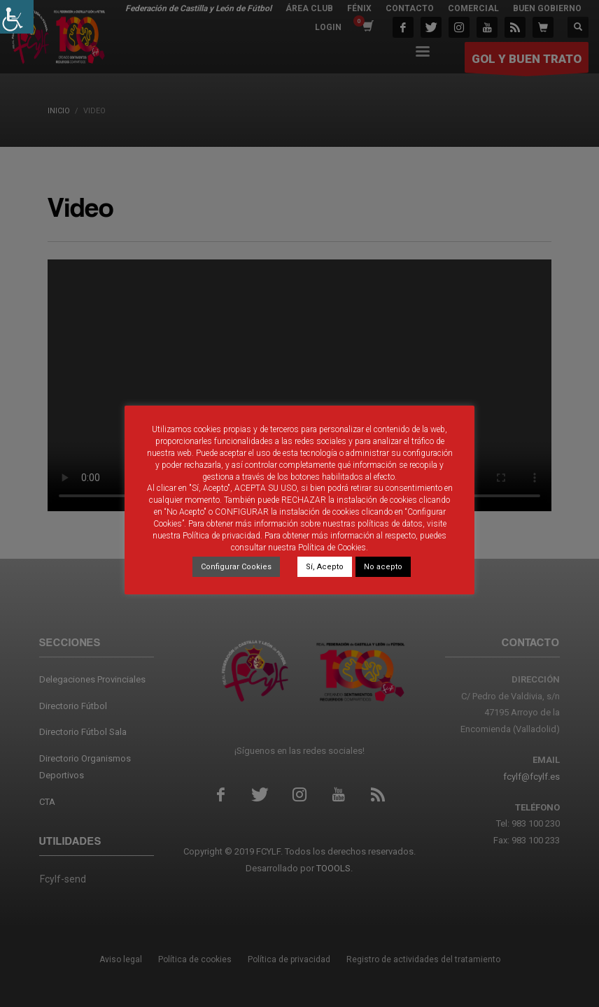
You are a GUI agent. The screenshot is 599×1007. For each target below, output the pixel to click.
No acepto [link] (383, 566)
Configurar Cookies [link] (236, 566)
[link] (17, 17)
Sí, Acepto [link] (325, 566)
